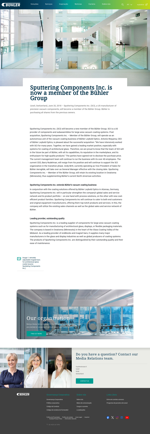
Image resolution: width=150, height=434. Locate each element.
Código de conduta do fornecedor (57, 410)
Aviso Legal (78, 417)
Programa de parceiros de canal (117, 403)
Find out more (36, 334)
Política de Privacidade (53, 417)
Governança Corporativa (55, 399)
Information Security (70, 419)
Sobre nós (80, 399)
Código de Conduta (53, 406)
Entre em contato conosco (115, 399)
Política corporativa (53, 403)
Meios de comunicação (84, 403)
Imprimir (87, 417)
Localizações (81, 410)
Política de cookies (67, 417)
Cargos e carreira (82, 406)
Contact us (84, 381)
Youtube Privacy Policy (55, 419)
